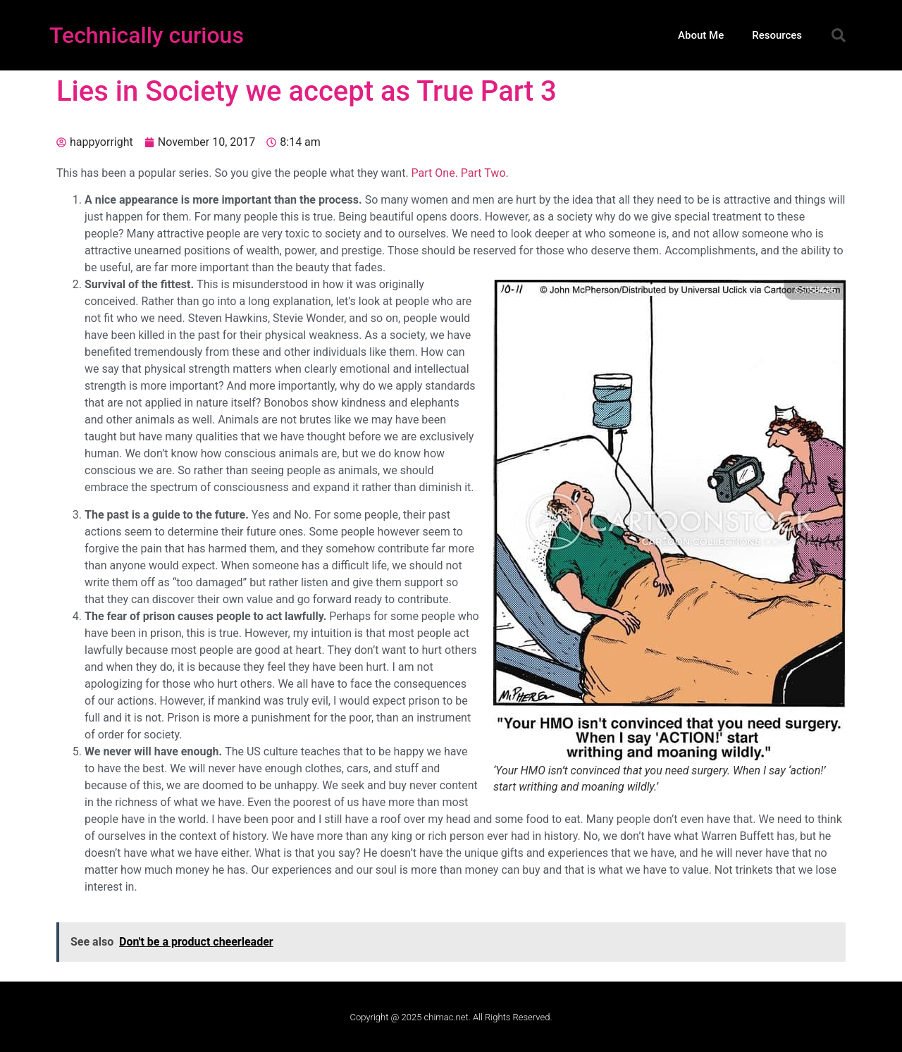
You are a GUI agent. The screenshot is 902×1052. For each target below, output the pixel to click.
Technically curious (146, 35)
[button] (838, 35)
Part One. (435, 173)
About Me (701, 35)
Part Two (483, 173)
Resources (777, 35)
